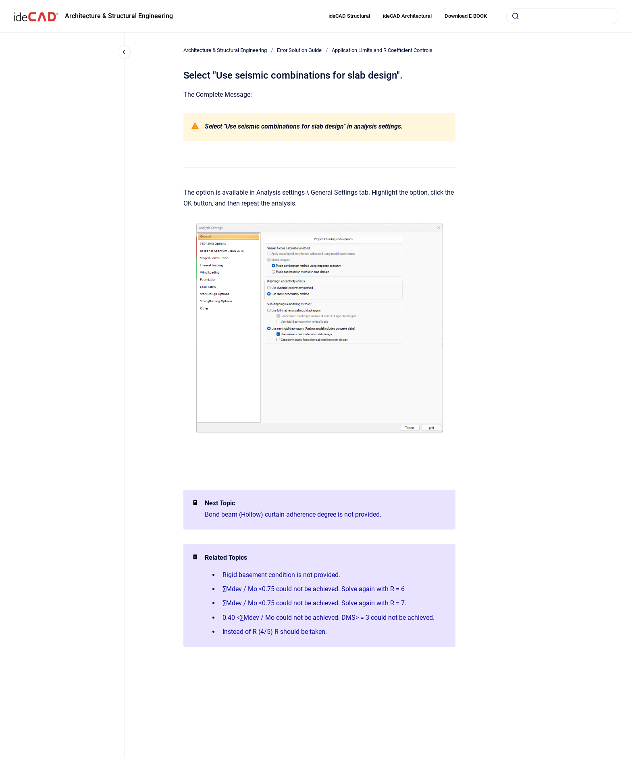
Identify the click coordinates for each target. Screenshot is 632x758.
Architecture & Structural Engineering (119, 16)
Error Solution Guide (299, 50)
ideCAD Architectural (407, 16)
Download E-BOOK (466, 16)
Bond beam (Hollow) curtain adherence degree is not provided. (293, 514)
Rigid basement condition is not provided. (281, 575)
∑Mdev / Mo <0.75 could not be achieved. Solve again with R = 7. (314, 603)
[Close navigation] (124, 52)
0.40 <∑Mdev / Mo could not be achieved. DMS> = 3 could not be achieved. (328, 617)
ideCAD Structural (349, 16)
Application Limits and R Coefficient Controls (382, 50)
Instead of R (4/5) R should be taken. (274, 631)
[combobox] (563, 16)
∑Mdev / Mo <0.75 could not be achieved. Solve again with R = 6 (313, 589)
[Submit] (515, 16)
